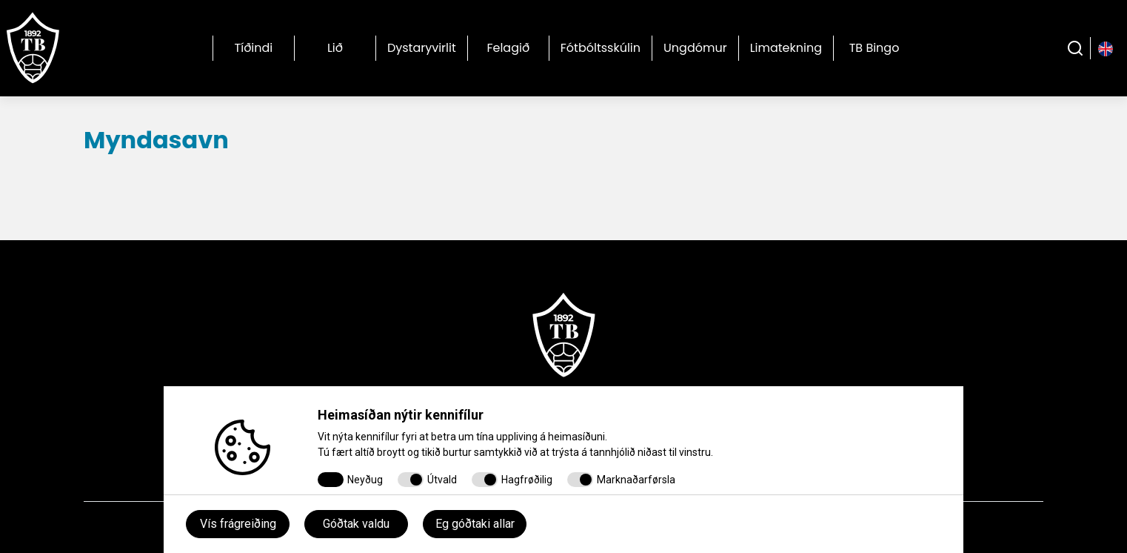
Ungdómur (695, 47)
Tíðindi (254, 47)
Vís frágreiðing (238, 524)
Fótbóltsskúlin (601, 47)
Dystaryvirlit (421, 47)
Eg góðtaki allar (475, 524)
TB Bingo (874, 47)
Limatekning (786, 47)
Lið (335, 47)
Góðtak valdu (356, 524)
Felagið (507, 47)
